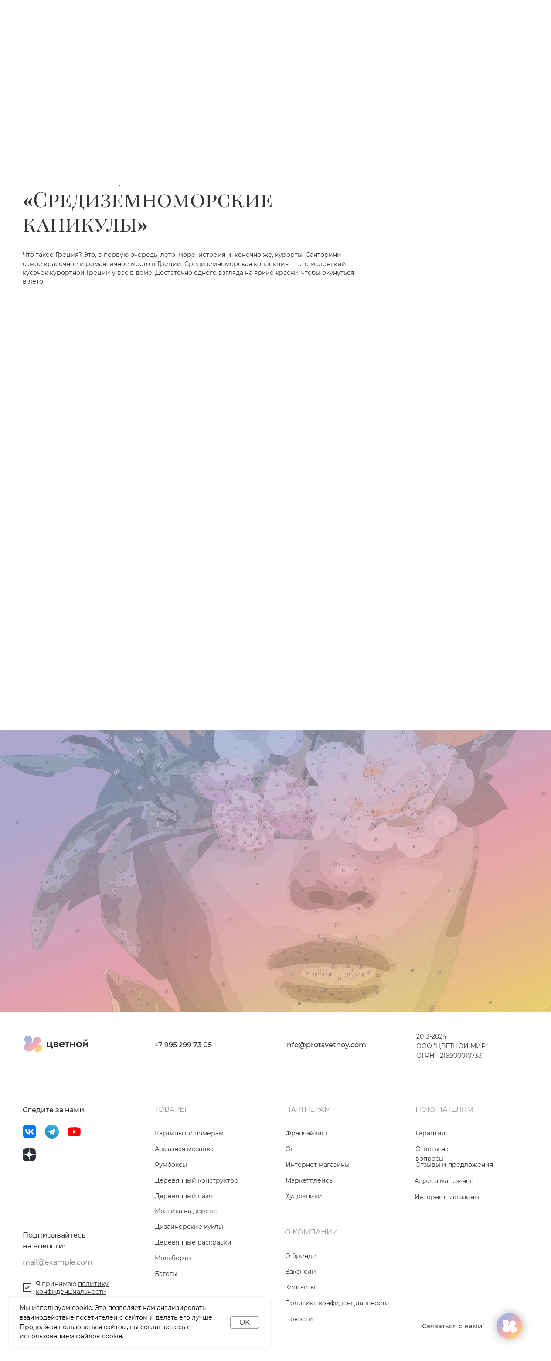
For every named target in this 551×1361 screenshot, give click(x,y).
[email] (68, 1262)
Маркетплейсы (310, 1180)
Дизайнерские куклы (189, 1227)
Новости (299, 1319)
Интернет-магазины (447, 1197)
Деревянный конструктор (196, 1180)
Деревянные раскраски (193, 1242)
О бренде (300, 1256)
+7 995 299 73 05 (183, 1045)
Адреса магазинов (444, 1181)
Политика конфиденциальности (337, 1303)
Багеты (166, 1274)
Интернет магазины (318, 1165)
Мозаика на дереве (186, 1211)
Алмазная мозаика (184, 1149)
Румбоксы (171, 1165)
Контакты (300, 1287)
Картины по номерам (189, 1133)
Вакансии (300, 1272)
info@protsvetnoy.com (325, 1045)
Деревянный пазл (183, 1196)
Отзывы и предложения (454, 1165)
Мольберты (173, 1258)
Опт (292, 1149)
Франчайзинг (307, 1133)
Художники (304, 1196)
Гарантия (430, 1133)
